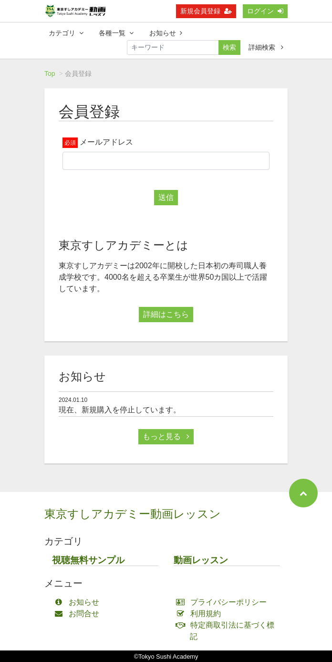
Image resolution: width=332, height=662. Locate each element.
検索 (229, 47)
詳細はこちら (166, 314)
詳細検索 (266, 47)
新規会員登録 (206, 11)
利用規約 (200, 613)
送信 (166, 197)
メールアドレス (106, 142)
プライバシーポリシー (223, 602)
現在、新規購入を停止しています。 (120, 410)
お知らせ (165, 33)
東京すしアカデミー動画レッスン (132, 513)
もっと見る (166, 436)
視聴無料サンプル (88, 560)
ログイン (265, 11)
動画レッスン (201, 560)
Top (49, 73)
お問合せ (79, 613)
